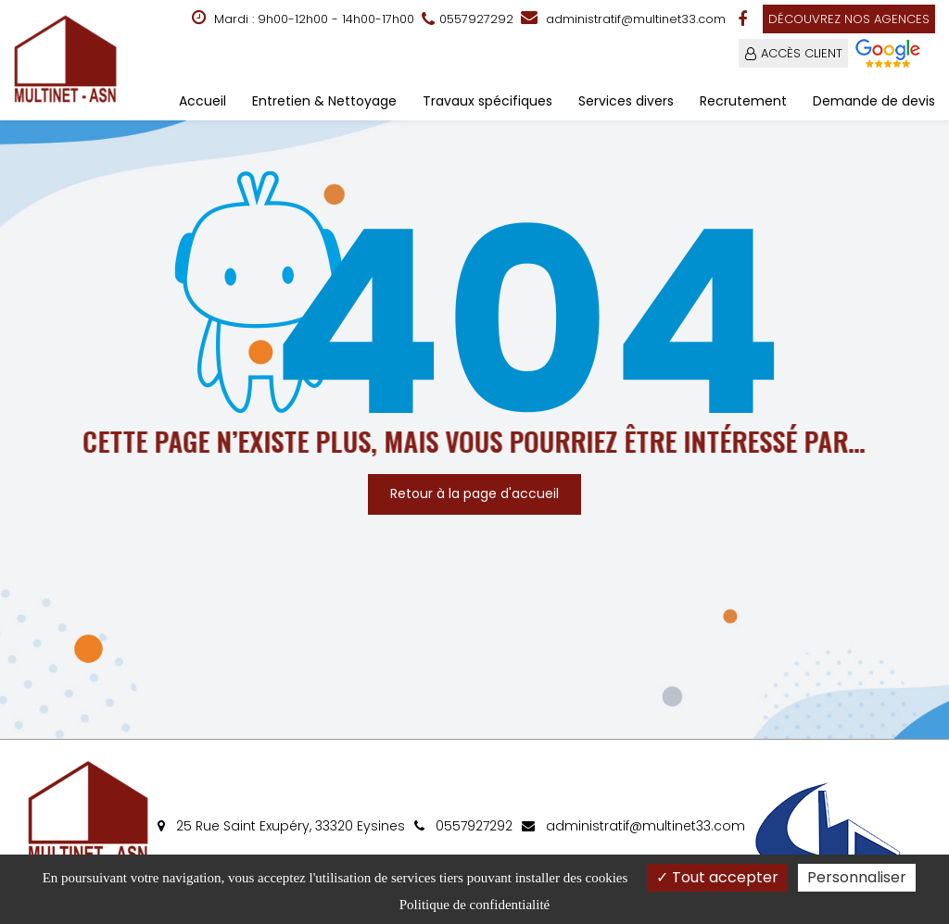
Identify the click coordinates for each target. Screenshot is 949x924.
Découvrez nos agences (849, 19)
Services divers (626, 101)
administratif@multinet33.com (623, 19)
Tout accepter (717, 877)
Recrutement (743, 101)
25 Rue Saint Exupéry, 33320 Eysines (281, 826)
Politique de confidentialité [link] (474, 904)
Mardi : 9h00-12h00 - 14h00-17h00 (303, 18)
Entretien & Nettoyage (324, 101)
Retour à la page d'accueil (474, 493)
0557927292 (463, 826)
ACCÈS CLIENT (801, 53)
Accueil (202, 101)
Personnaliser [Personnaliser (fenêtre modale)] (856, 877)
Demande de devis (874, 101)
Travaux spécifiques (487, 101)
